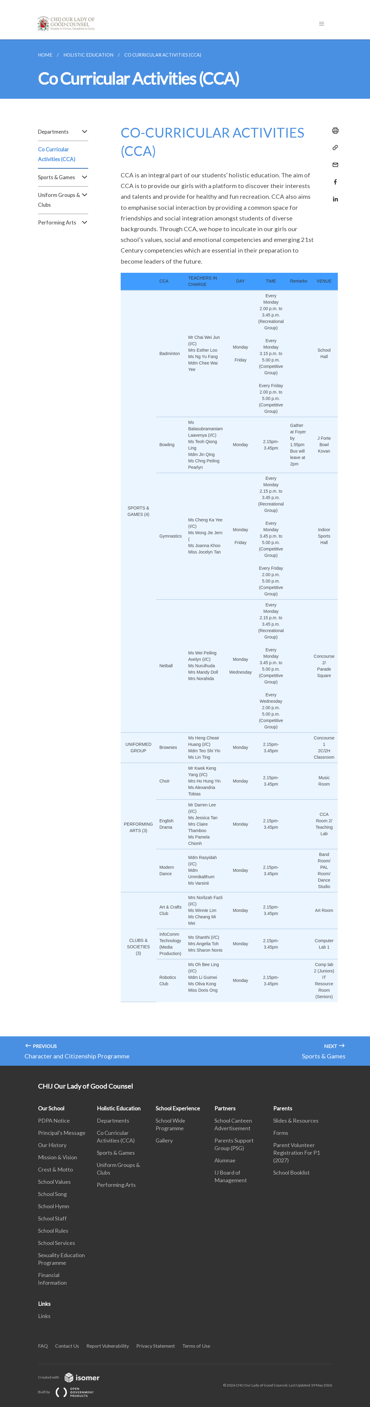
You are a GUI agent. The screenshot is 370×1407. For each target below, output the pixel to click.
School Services (56, 1242)
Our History (52, 1145)
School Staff (52, 1218)
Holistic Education (119, 1108)
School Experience (178, 1108)
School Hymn (53, 1206)
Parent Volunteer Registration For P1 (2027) (296, 1153)
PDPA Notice (54, 1120)
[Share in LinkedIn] (333, 195)
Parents (282, 1108)
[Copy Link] (333, 147)
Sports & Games (63, 177)
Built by (71, 1392)
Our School (51, 1108)
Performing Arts (63, 223)
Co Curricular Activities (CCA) (56, 154)
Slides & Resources (296, 1120)
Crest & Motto (55, 1169)
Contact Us (67, 1346)
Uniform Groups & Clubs (63, 200)
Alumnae (225, 1160)
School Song (52, 1193)
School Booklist (291, 1172)
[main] (185, 552)
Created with (73, 1377)
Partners (225, 1108)
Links (44, 1303)
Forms (280, 1132)
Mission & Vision (57, 1157)
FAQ (43, 1346)
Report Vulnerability (107, 1346)
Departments (63, 132)
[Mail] (333, 161)
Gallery (164, 1140)
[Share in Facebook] (333, 178)
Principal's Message (61, 1132)
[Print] (333, 130)
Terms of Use (196, 1346)
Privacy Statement (155, 1346)
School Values (54, 1181)
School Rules (53, 1230)
